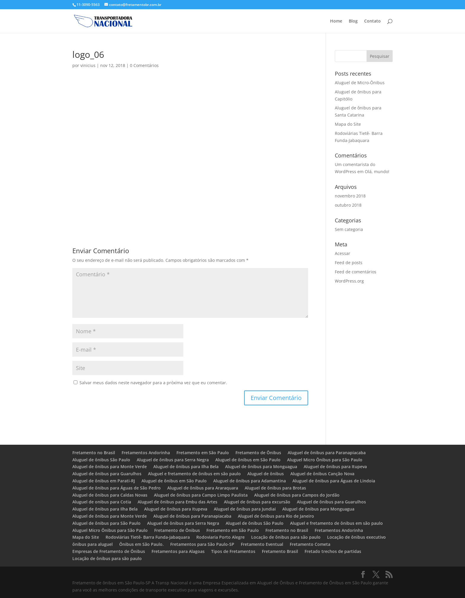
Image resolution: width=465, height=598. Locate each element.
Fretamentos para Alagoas (178, 551)
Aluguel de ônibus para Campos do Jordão (297, 495)
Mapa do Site (348, 124)
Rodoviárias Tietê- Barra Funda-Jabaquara (148, 537)
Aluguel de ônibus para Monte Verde (109, 466)
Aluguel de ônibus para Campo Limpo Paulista (201, 495)
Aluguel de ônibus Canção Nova (322, 473)
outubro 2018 (348, 205)
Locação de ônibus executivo (356, 537)
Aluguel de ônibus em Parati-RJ (103, 481)
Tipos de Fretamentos (233, 551)
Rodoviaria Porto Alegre (220, 537)
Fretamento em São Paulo (202, 452)
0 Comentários (144, 65)
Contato (372, 21)
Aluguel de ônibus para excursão (257, 502)
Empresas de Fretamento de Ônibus (108, 551)
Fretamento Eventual (262, 544)
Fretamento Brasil (280, 551)
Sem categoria (349, 229)
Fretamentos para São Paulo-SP (202, 544)
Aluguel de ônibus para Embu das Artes (177, 502)
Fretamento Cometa (311, 544)
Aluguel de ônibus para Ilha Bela (186, 466)
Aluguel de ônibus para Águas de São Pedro (116, 488)
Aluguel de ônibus (265, 473)
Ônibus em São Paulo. (141, 544)
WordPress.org (349, 281)
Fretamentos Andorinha (146, 452)
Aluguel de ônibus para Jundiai (245, 509)
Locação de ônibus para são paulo (286, 537)
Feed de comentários (355, 272)
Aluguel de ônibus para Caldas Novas (109, 495)
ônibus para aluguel (92, 544)
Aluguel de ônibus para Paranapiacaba (327, 452)
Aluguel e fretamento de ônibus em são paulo (194, 473)
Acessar (342, 253)
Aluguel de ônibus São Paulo (101, 460)
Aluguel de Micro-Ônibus (360, 82)
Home (336, 21)
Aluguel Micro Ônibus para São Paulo (324, 460)
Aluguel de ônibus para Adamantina (249, 481)
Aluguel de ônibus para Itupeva (335, 466)
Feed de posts (348, 262)
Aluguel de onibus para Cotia (101, 502)
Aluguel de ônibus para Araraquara (202, 488)
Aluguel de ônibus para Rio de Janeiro (276, 516)
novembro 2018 (350, 196)
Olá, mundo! (377, 171)
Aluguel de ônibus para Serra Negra (173, 460)
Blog (353, 21)
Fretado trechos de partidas (333, 551)
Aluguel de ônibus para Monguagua (261, 466)
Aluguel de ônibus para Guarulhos (106, 473)
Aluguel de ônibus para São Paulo (106, 523)
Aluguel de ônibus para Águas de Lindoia (333, 481)
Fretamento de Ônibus (258, 452)
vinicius (87, 65)
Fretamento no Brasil (93, 452)
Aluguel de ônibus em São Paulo (248, 460)
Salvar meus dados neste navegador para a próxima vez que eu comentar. (153, 382)
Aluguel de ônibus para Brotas (275, 488)
